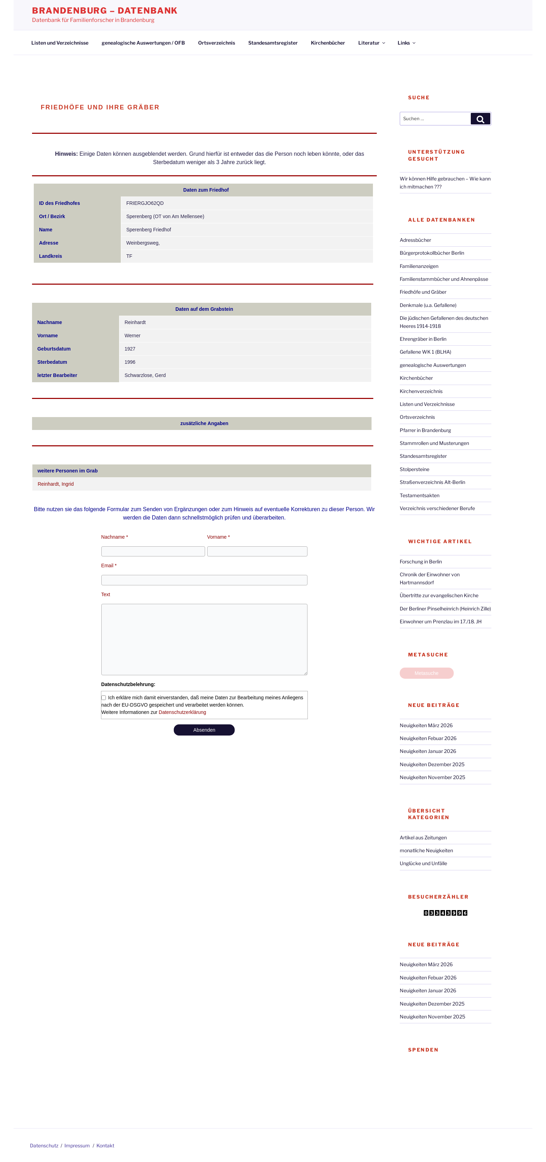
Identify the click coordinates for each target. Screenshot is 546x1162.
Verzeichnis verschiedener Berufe (437, 508)
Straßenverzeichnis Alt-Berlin (432, 482)
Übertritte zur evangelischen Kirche (439, 595)
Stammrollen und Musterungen (434, 443)
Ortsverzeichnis (216, 43)
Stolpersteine (414, 469)
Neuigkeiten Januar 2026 (428, 751)
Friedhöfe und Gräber (423, 292)
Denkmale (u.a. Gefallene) (428, 305)
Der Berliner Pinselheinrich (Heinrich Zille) (445, 608)
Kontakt (105, 1145)
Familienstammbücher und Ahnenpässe (444, 279)
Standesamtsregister (273, 43)
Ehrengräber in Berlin (423, 339)
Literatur (372, 43)
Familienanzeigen (419, 266)
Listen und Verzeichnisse (59, 43)
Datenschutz (44, 1145)
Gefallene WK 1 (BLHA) (425, 352)
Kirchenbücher (328, 43)
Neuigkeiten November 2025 (432, 777)
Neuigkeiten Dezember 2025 (432, 764)
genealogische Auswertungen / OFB (143, 43)
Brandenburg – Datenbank (105, 11)
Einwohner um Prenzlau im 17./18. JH (441, 621)
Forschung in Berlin (421, 561)
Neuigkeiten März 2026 (426, 725)
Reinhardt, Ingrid (56, 484)
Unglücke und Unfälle (423, 863)
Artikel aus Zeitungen (423, 837)
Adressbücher (415, 240)
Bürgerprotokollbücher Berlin (432, 253)
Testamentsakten (419, 495)
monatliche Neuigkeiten (426, 850)
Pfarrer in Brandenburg (425, 430)
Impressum (77, 1145)
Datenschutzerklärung (182, 712)
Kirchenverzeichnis (421, 391)
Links (407, 43)
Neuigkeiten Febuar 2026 (428, 738)
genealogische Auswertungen (433, 365)
